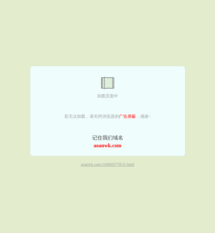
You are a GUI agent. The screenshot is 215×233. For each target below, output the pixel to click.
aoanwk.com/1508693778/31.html (107, 164)
